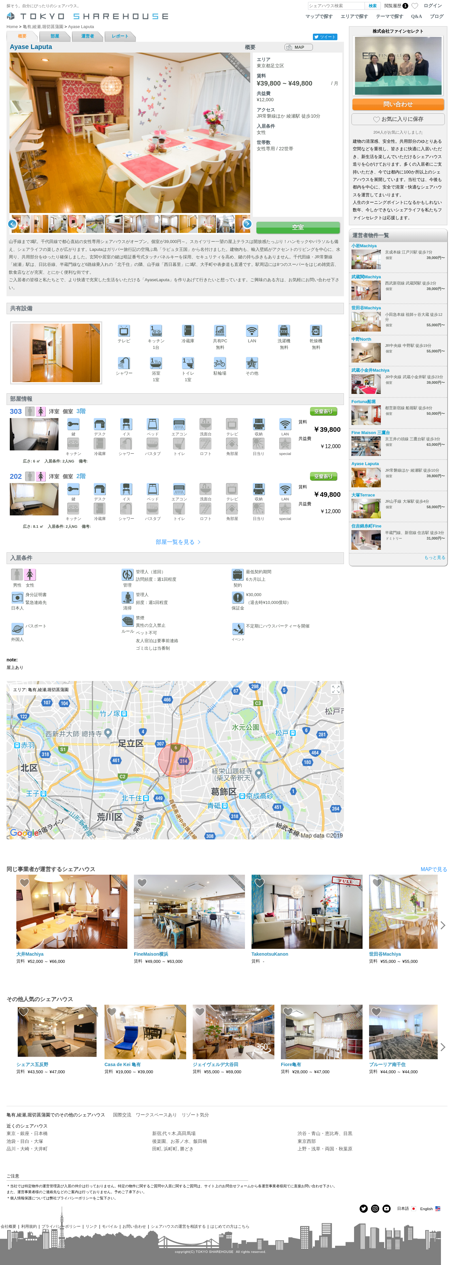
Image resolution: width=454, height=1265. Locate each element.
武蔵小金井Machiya (370, 370)
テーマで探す (389, 16)
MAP (299, 47)
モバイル (110, 1226)
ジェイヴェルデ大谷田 (215, 1064)
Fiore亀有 (291, 1064)
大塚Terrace (363, 495)
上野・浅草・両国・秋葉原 (325, 1148)
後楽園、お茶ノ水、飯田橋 (179, 1141)
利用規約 (29, 1226)
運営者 (87, 36)
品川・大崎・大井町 (27, 1148)
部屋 (55, 36)
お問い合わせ (134, 1226)
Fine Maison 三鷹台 (370, 432)
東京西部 (307, 1141)
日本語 (407, 1208)
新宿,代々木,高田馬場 (174, 1133)
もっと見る (435, 557)
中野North (361, 339)
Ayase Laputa (365, 463)
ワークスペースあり (156, 1114)
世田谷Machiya (366, 307)
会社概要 (8, 1226)
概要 (22, 36)
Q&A (416, 16)
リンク (91, 1226)
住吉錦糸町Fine (366, 526)
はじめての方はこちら (230, 1226)
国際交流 (122, 1114)
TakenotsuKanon (269, 954)
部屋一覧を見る (175, 542)
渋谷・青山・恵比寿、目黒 (325, 1133)
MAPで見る (434, 869)
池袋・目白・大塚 (25, 1141)
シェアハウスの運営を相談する (178, 1226)
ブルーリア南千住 (387, 1064)
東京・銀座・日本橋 (27, 1133)
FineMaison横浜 (151, 954)
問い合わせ (398, 104)
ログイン (433, 5)
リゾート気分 (195, 1114)
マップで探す (319, 16)
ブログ (437, 16)
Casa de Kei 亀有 (123, 1064)
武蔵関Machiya (366, 276)
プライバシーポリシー (61, 1226)
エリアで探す (354, 16)
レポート (120, 36)
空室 (298, 227)
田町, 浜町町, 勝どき (173, 1148)
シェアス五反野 (32, 1064)
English (430, 1208)
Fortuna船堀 (363, 401)
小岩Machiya (364, 245)
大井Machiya (29, 954)
